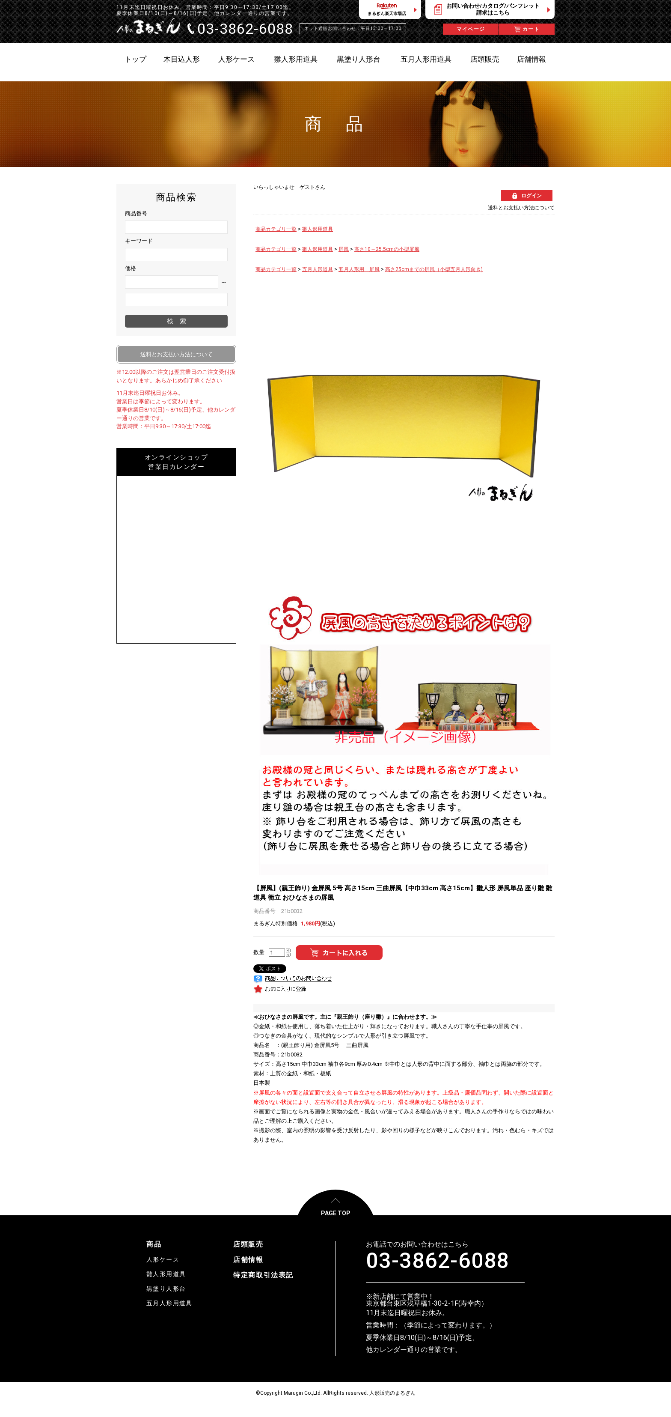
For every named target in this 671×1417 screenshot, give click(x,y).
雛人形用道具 (317, 229)
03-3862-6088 (437, 1260)
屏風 (343, 249)
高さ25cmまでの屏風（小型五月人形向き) (434, 269)
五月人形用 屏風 (359, 269)
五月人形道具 (317, 269)
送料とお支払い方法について (521, 208)
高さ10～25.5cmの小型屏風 (386, 249)
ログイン (531, 196)
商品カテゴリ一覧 (276, 229)
